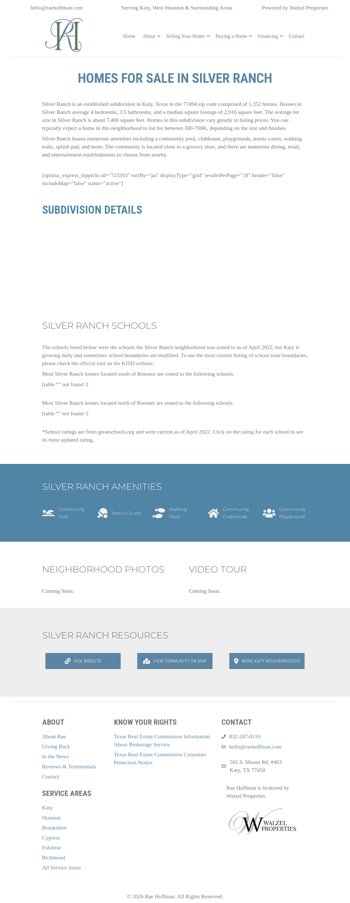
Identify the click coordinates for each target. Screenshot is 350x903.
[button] (158, 36)
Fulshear (51, 847)
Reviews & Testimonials (69, 766)
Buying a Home (231, 36)
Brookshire (54, 828)
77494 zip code (200, 104)
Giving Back (56, 746)
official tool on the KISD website (116, 363)
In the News (55, 756)
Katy (47, 807)
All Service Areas (61, 867)
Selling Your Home (185, 36)
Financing (268, 36)
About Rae (54, 736)
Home (129, 36)
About (149, 36)
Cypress (51, 838)
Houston (51, 817)
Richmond (53, 857)
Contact (296, 36)
